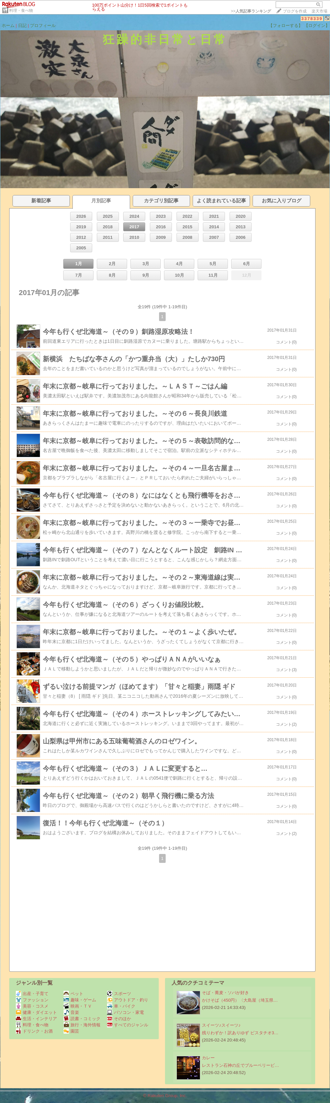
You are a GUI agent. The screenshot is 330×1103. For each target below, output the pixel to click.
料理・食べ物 (21, 10)
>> (251, 11)
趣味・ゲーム (80, 999)
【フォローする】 (285, 25)
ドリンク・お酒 (34, 1031)
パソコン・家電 (125, 1012)
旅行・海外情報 (82, 1024)
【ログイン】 (317, 25)
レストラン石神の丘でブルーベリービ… (240, 1065)
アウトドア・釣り (127, 999)
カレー (208, 1057)
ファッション (32, 999)
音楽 (71, 1012)
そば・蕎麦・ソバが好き (225, 992)
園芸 (71, 1031)
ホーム (8, 25)
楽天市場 (319, 11)
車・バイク (121, 1006)
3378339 (312, 18)
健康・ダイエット (36, 1012)
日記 (22, 25)
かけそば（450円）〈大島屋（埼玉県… (240, 1000)
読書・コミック (82, 1018)
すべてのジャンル (127, 1024)
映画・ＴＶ (78, 1006)
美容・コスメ (32, 1006)
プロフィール (43, 25)
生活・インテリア (36, 1018)
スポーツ (119, 993)
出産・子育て (32, 993)
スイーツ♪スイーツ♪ (221, 1025)
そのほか (119, 1018)
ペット (73, 993)
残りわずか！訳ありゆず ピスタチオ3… (240, 1032)
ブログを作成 (295, 11)
